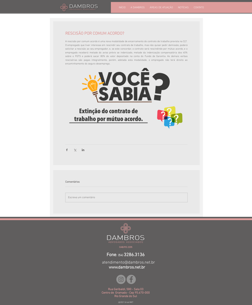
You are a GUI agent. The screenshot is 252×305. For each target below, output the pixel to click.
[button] (161, 8)
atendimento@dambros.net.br (128, 262)
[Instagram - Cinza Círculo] (121, 279)
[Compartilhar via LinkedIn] (83, 149)
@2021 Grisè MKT (125, 302)
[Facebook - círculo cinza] (131, 279)
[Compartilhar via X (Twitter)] (75, 149)
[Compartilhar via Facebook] (66, 149)
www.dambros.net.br (127, 267)
